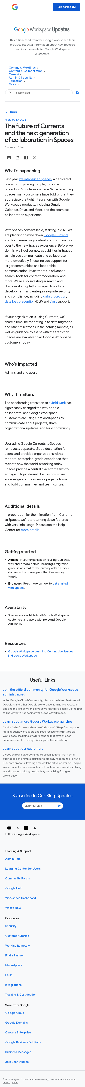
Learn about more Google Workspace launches (37, 721)
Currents (10, 147)
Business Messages (18, 1052)
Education (17, 81)
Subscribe (66, 7)
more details (30, 530)
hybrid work (57, 403)
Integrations (13, 985)
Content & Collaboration (27, 71)
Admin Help (13, 859)
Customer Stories (17, 936)
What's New (13, 908)
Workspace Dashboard (20, 898)
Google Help (13, 888)
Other (21, 147)
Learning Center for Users (23, 869)
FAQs (8, 975)
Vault (53, 301)
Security (10, 926)
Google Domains (16, 1023)
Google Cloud (14, 1013)
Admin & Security (22, 77)
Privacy (6, 1082)
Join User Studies (17, 1062)
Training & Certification (20, 995)
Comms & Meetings (23, 67)
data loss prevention (20, 301)
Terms (15, 1082)
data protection (54, 296)
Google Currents (56, 235)
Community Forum (17, 878)
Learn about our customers (23, 749)
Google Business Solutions (23, 1042)
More (14, 84)
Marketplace (13, 965)
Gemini (15, 74)
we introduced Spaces (35, 179)
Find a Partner (14, 955)
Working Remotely (17, 946)
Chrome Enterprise (18, 1032)
